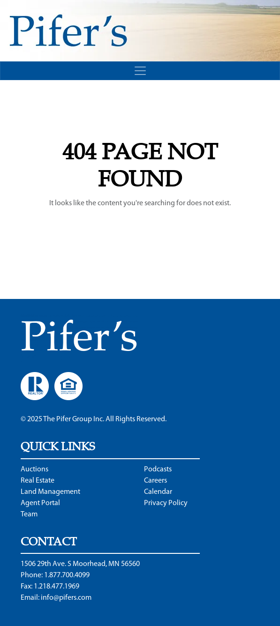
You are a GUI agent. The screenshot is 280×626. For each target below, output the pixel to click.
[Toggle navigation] (140, 70)
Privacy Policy (166, 503)
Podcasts (158, 469)
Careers (155, 480)
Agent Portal (40, 503)
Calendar (158, 492)
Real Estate (37, 480)
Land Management (50, 492)
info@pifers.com (66, 598)
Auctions (34, 469)
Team (29, 514)
